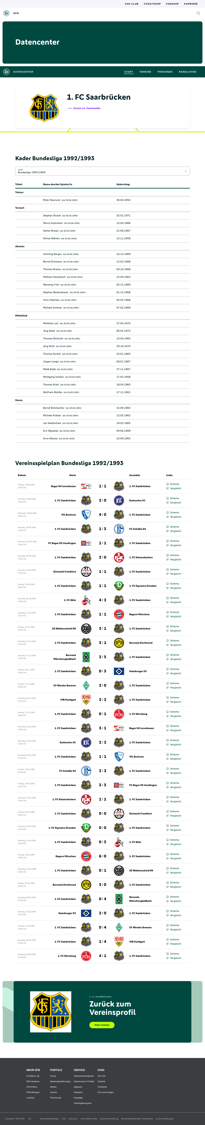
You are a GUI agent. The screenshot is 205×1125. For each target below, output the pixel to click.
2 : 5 (102, 657)
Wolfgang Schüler (53, 377)
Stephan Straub (52, 215)
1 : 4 (102, 942)
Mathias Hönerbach (54, 277)
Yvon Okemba (51, 300)
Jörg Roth (49, 346)
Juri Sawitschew (52, 423)
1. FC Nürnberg (138, 714)
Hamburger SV (138, 671)
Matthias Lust (50, 323)
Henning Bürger (52, 254)
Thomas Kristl (51, 384)
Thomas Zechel (52, 354)
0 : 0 (102, 814)
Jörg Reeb (49, 331)
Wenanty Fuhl (51, 284)
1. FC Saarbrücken (140, 486)
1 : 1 (102, 486)
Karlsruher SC (137, 500)
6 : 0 (102, 856)
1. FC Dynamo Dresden (143, 586)
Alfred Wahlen (51, 238)
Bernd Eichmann (52, 261)
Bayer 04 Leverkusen (63, 486)
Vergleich (173, 488)
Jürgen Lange (51, 361)
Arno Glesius (50, 438)
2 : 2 (102, 700)
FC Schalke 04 (137, 529)
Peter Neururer (52, 200)
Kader (20, 170)
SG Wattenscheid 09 (64, 628)
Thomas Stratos (52, 269)
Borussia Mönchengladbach (64, 657)
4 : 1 (102, 956)
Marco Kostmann (53, 223)
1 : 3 (102, 529)
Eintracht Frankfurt (64, 571)
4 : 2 (102, 600)
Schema (172, 484)
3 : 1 (102, 629)
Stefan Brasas (50, 230)
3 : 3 (102, 785)
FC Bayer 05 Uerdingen (62, 543)
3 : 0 (102, 885)
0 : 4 (102, 899)
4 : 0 (102, 515)
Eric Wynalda (50, 431)
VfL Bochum (68, 514)
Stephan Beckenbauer (55, 292)
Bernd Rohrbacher (53, 408)
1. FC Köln (70, 600)
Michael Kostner (52, 307)
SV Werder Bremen (64, 685)
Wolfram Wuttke (52, 392)
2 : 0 (102, 500)
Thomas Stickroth (53, 338)
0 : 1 (102, 714)
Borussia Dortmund (140, 643)
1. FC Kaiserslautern (141, 557)
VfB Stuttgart (68, 700)
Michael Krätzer (52, 415)
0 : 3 (102, 671)
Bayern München (139, 614)
